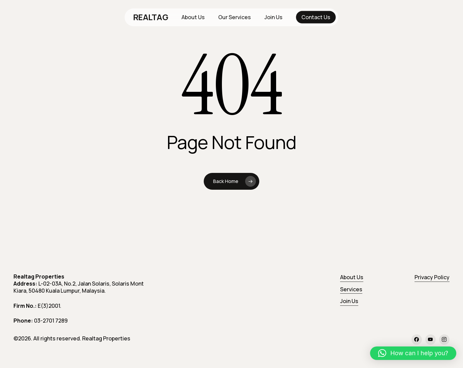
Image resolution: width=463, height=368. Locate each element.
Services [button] (351, 289)
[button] (413, 353)
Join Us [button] (349, 301)
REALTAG (150, 17)
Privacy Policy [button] (432, 277)
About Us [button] (351, 277)
